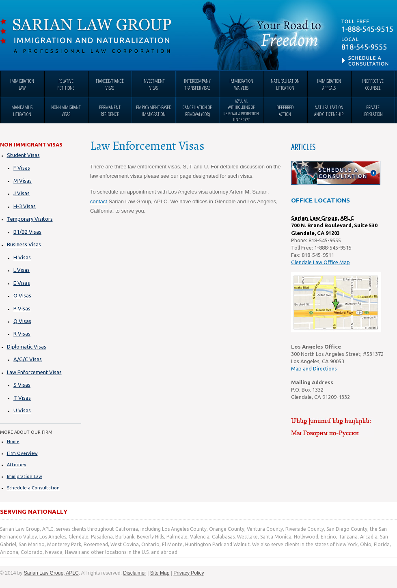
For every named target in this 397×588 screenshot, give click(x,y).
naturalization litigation (285, 84)
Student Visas (23, 155)
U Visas (22, 410)
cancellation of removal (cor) (197, 111)
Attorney (16, 464)
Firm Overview (22, 453)
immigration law (22, 84)
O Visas (22, 295)
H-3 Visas (24, 206)
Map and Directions (314, 368)
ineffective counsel (373, 84)
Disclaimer (134, 573)
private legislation (372, 111)
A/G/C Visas (27, 359)
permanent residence (110, 111)
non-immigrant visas (66, 111)
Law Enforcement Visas (34, 372)
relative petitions (65, 84)
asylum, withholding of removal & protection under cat (241, 110)
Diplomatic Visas (26, 346)
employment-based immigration (153, 111)
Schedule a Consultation (33, 487)
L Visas (21, 270)
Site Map (160, 573)
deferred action (284, 111)
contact (98, 201)
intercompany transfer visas (197, 84)
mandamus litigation (21, 111)
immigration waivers (241, 84)
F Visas (21, 167)
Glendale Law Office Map (320, 262)
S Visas (21, 385)
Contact (368, 42)
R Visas (21, 333)
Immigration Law (24, 476)
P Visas (21, 308)
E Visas (21, 283)
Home (13, 441)
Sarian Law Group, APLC (85, 36)
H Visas (22, 257)
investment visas (153, 84)
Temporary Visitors (30, 219)
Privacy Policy (188, 573)
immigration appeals (329, 84)
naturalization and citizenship (328, 111)
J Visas (21, 193)
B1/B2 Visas (27, 232)
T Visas (22, 398)
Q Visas (22, 321)
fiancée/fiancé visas (110, 84)
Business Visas (24, 244)
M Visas (22, 180)
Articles (303, 147)
